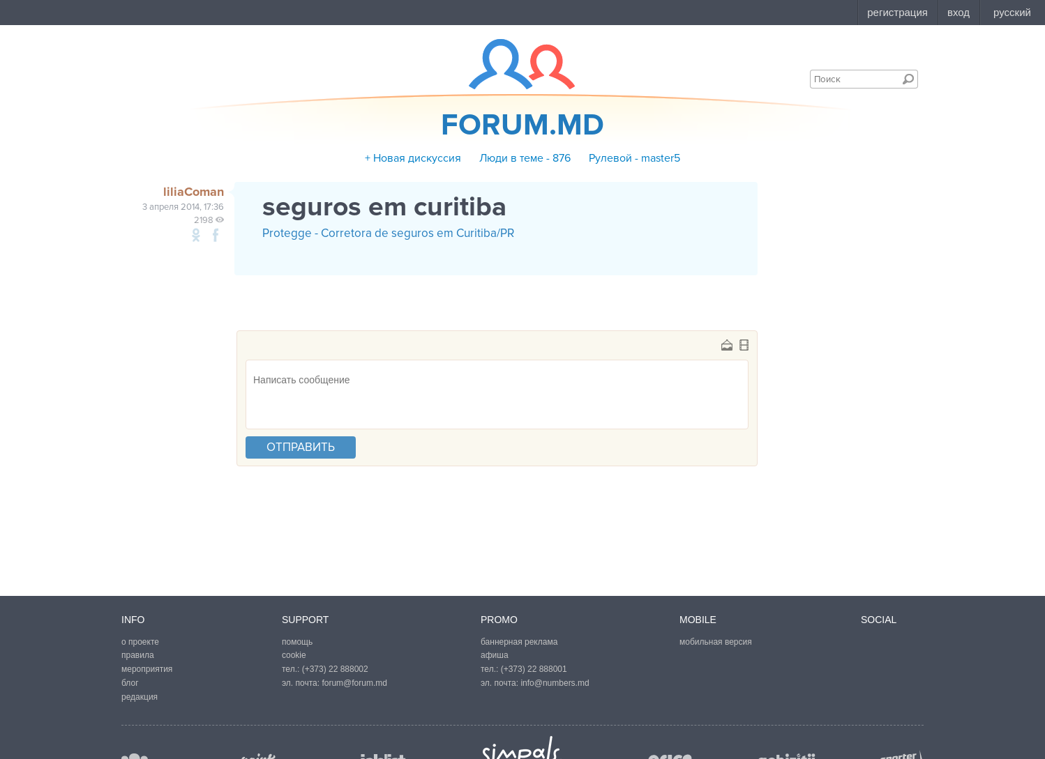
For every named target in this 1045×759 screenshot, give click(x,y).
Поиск (908, 78)
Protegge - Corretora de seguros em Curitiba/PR (388, 233)
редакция (139, 697)
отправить (300, 447)
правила (137, 655)
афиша (495, 655)
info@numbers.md (554, 683)
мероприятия (146, 669)
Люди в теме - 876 (525, 158)
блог (130, 683)
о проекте (140, 642)
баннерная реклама (519, 642)
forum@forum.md (354, 683)
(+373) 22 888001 (534, 669)
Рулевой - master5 (634, 158)
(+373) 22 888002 (335, 669)
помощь (297, 642)
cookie (294, 655)
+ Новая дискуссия (413, 158)
